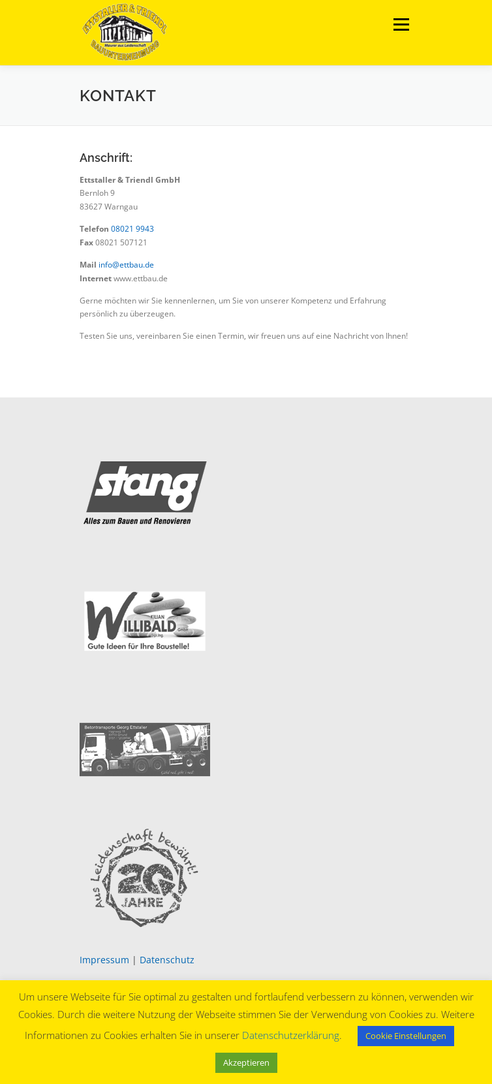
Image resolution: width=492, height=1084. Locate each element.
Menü (400, 24)
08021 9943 (132, 228)
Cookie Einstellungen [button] (405, 1036)
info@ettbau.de (126, 264)
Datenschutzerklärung (290, 1035)
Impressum (104, 959)
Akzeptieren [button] (246, 1062)
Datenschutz (167, 959)
